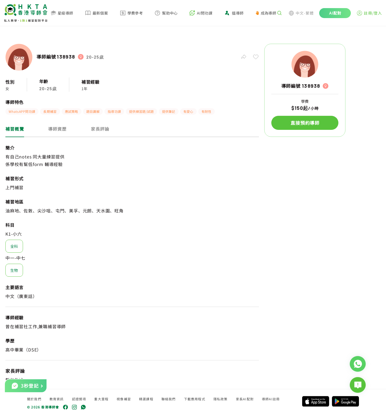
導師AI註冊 (271, 399)
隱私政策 (220, 399)
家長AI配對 (245, 399)
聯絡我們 (168, 399)
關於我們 (34, 399)
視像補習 (124, 399)
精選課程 (146, 399)
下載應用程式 (194, 399)
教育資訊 (57, 399)
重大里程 (101, 399)
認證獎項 (79, 399)
